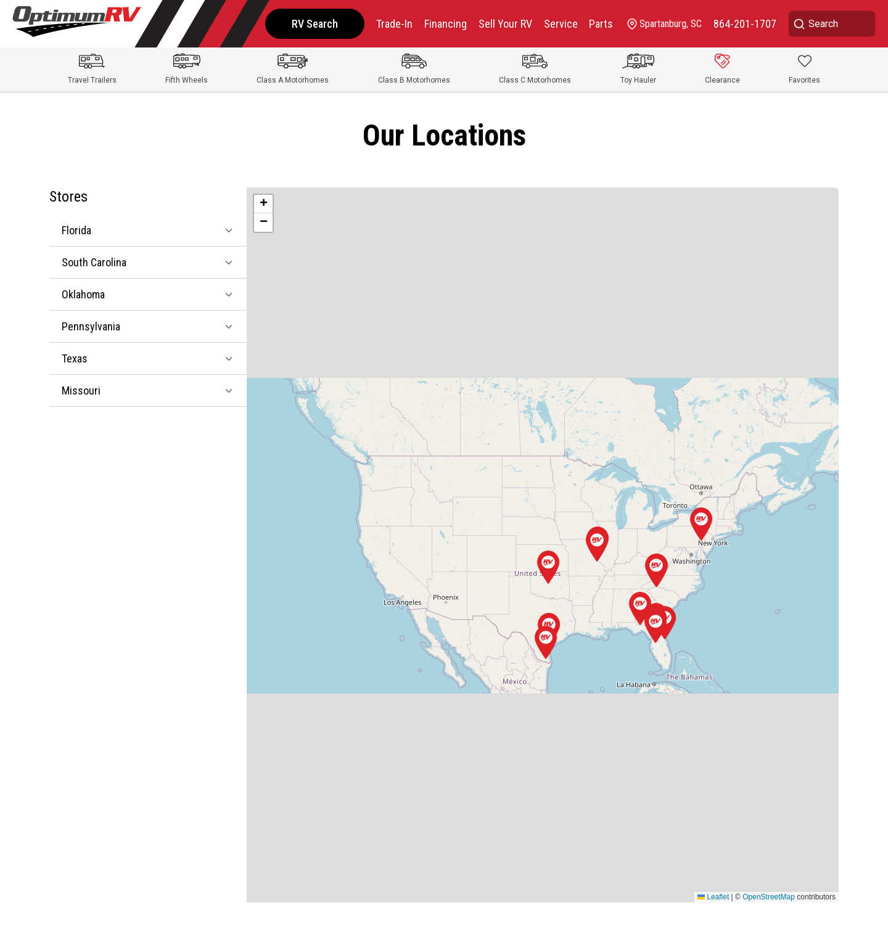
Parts (599, 23)
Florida (76, 230)
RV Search (309, 23)
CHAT (843, 914)
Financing (441, 23)
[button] (655, 626)
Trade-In (389, 23)
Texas (75, 358)
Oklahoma (83, 294)
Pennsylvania (91, 326)
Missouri (81, 390)
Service (558, 23)
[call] (744, 23)
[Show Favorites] (804, 70)
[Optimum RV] (77, 23)
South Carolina (94, 262)
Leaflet (713, 897)
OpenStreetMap (768, 897)
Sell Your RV (501, 23)
